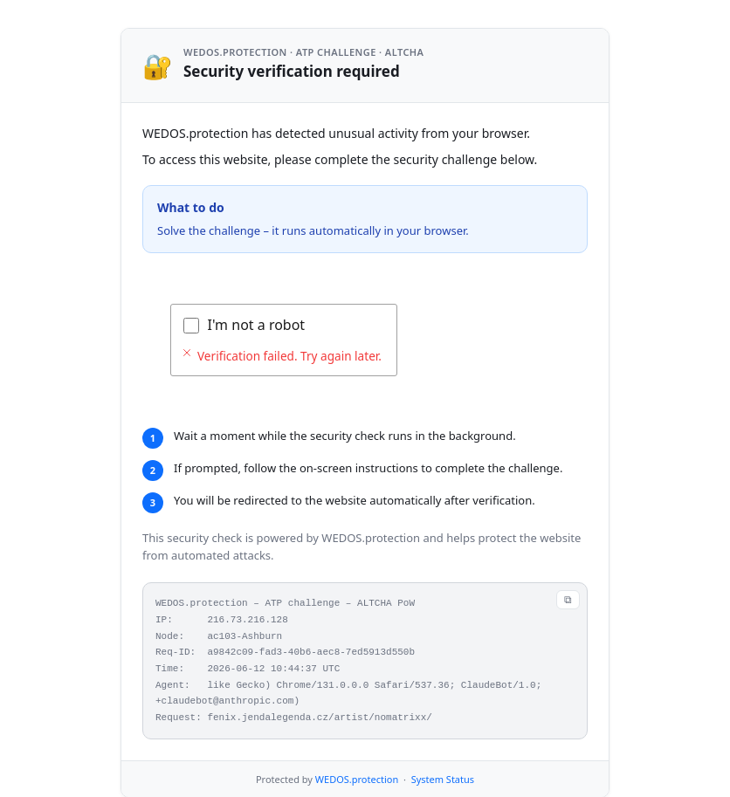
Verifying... (242, 324)
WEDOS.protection (356, 750)
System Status (442, 750)
